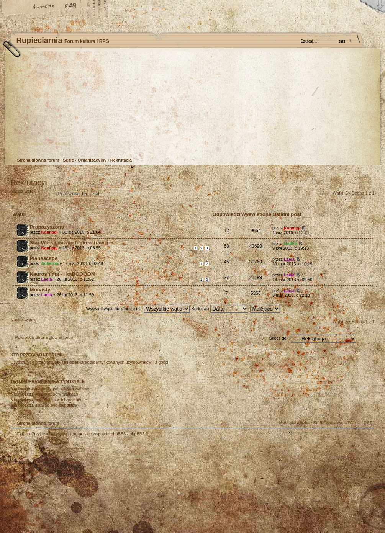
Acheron (49, 263)
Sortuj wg (220, 308)
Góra (365, 438)
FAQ (70, 6)
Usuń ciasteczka (294, 422)
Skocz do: (278, 338)
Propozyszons (47, 227)
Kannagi (49, 232)
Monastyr (41, 290)
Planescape (44, 258)
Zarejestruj (39, 143)
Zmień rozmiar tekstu (44, 6)
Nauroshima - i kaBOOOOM (62, 274)
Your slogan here (131, 486)
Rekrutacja (121, 160)
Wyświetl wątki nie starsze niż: (138, 308)
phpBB (97, 485)
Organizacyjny (92, 160)
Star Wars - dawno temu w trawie (69, 242)
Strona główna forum (191, 105)
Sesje (68, 160)
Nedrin (290, 243)
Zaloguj (63, 143)
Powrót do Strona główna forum (44, 337)
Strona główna (17, 6)
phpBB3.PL (140, 434)
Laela (289, 259)
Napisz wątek (29, 193)
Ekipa (22, 434)
